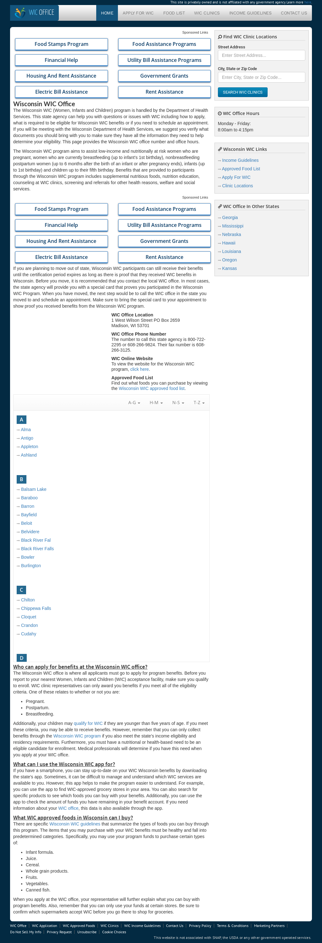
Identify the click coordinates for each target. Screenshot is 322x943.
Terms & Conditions (232, 925)
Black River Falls (37, 548)
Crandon (29, 625)
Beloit (26, 523)
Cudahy (28, 633)
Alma (26, 429)
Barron (27, 506)
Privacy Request (59, 931)
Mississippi (233, 225)
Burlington (31, 565)
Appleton (29, 446)
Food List (174, 12)
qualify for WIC (88, 723)
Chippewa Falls (36, 608)
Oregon (229, 259)
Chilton (28, 599)
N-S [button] (178, 402)
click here (139, 369)
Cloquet (28, 616)
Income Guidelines (250, 12)
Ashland (29, 455)
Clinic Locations (237, 185)
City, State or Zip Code (237, 68)
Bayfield (29, 514)
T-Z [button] (199, 402)
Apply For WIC (138, 12)
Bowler (28, 557)
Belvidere (30, 531)
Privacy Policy (200, 925)
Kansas (229, 268)
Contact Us (294, 12)
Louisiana (231, 251)
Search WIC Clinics (243, 92)
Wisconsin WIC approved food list (152, 388)
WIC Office (18, 925)
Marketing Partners (269, 925)
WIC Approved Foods (79, 925)
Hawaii (229, 242)
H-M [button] (156, 402)
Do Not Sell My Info (25, 931)
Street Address (231, 47)
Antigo (27, 438)
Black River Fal (36, 540)
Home (107, 12)
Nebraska (231, 234)
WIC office (68, 808)
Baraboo (29, 497)
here (307, 2)
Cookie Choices (114, 931)
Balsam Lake (34, 489)
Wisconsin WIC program (77, 735)
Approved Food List (241, 168)
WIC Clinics (207, 12)
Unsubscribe (87, 931)
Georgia (230, 217)
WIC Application (44, 925)
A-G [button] (134, 402)
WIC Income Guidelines (142, 925)
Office (41, 12)
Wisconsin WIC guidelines (74, 823)
